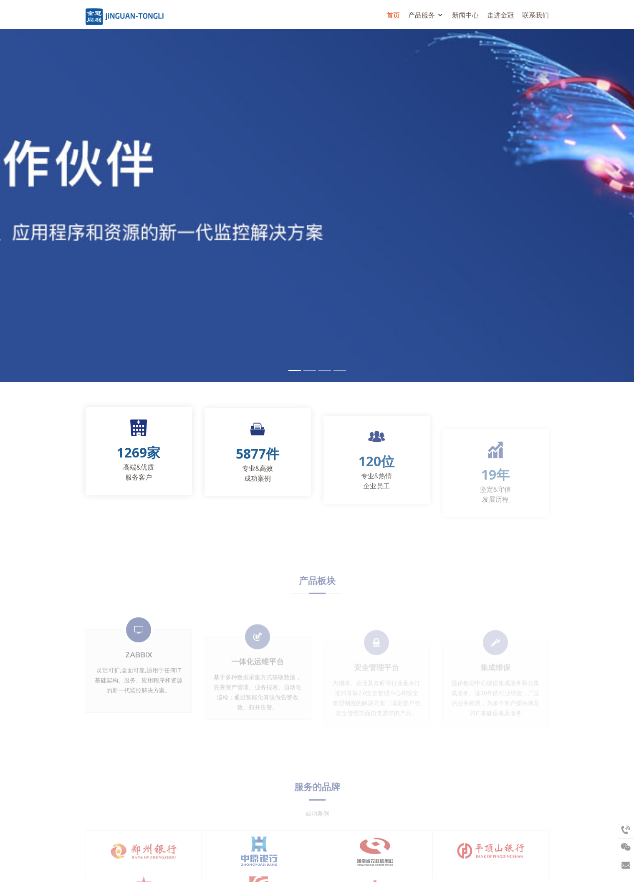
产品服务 (421, 15)
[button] (16, 205)
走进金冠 (500, 15)
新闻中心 (465, 15)
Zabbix (138, 672)
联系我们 (535, 15)
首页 (393, 15)
